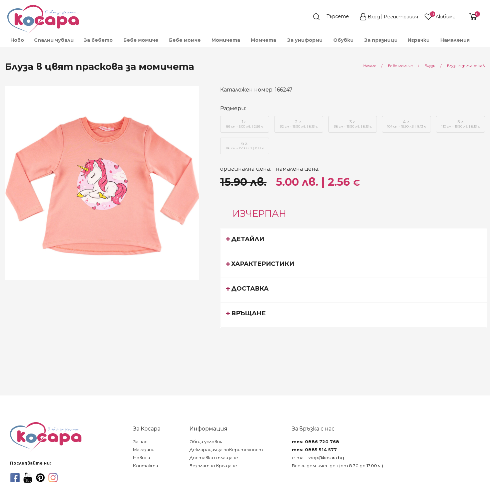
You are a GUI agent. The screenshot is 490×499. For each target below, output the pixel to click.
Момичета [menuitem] (225, 40)
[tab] (353, 240)
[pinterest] (40, 478)
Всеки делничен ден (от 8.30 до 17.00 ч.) (337, 465)
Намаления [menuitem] (455, 40)
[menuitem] (480, 43)
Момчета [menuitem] (263, 40)
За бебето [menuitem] (98, 40)
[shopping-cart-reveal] (470, 16)
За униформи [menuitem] (305, 40)
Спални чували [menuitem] (54, 40)
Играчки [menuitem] (419, 40)
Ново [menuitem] (17, 40)
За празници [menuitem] (381, 40)
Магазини (143, 449)
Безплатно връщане (213, 465)
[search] (334, 16)
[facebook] (15, 478)
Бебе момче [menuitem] (185, 40)
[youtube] (28, 478)
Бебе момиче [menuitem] (140, 40)
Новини (141, 457)
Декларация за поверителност (226, 449)
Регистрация (401, 16)
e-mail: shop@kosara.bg (318, 457)
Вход (374, 16)
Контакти (145, 465)
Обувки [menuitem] (343, 40)
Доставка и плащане (213, 457)
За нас (140, 441)
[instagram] (53, 478)
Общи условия (205, 441)
